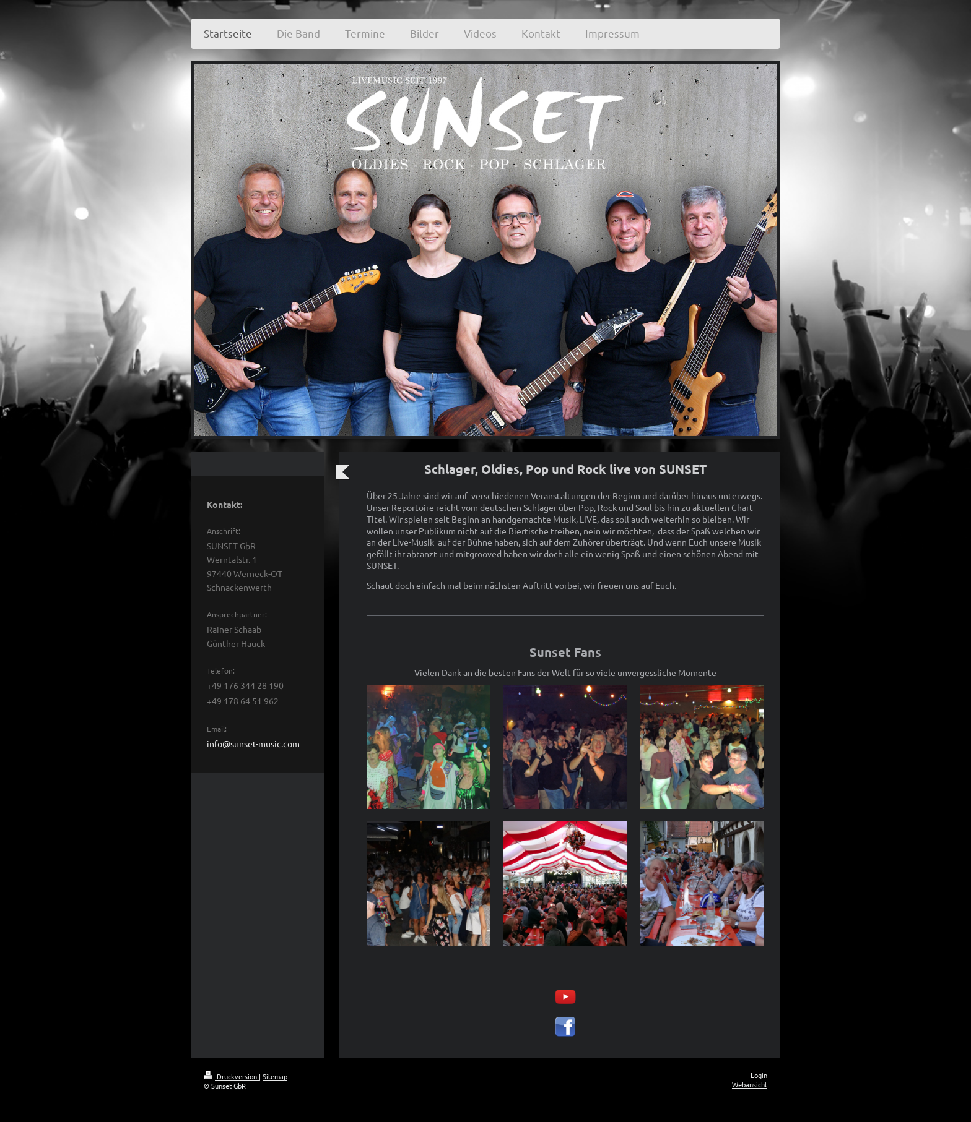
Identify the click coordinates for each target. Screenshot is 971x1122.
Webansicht (749, 1084)
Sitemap (275, 1076)
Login (759, 1075)
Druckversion (231, 1076)
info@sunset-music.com (253, 743)
